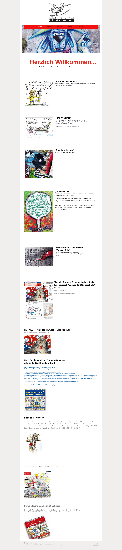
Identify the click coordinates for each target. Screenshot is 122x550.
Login (96, 543)
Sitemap (35, 543)
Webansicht (95, 545)
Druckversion (28, 543)
